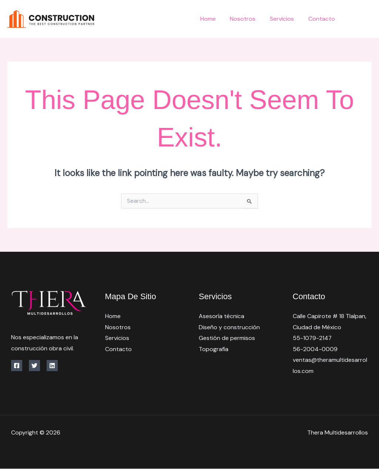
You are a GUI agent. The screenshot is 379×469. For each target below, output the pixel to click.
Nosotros (249, 19)
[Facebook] (352, 19)
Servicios (286, 19)
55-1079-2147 (312, 338)
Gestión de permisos (227, 338)
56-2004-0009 (315, 349)
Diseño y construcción (229, 327)
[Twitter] (369, 19)
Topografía (213, 349)
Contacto (322, 19)
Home (216, 19)
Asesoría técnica (221, 316)
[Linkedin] (52, 365)
